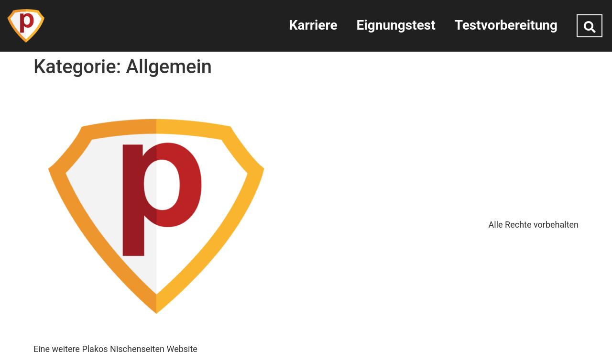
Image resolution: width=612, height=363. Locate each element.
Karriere (313, 25)
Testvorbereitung (506, 25)
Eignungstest (396, 25)
